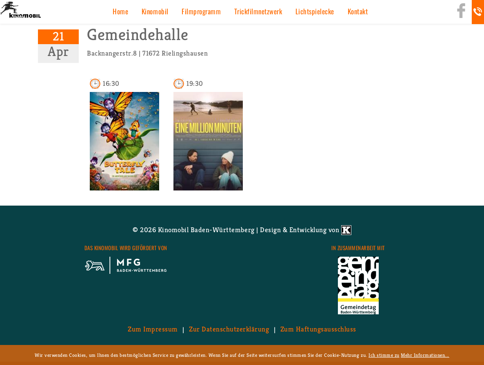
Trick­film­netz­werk (258, 11)
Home (120, 11)
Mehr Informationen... (425, 355)
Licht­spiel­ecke (314, 11)
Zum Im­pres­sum (153, 329)
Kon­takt (358, 11)
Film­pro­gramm (201, 11)
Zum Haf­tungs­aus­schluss (318, 329)
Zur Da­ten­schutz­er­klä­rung (229, 329)
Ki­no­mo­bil (155, 11)
